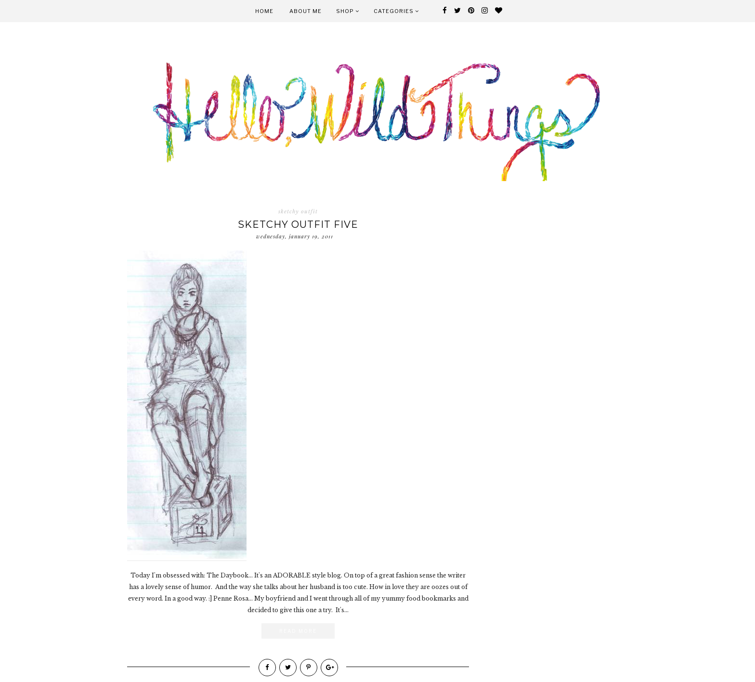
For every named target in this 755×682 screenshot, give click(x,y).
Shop (347, 11)
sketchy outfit (298, 211)
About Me (305, 11)
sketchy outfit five (298, 224)
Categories (396, 11)
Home (264, 11)
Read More (298, 631)
